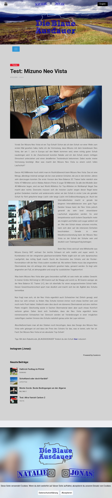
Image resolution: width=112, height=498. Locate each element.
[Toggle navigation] (16, 49)
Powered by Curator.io (92, 355)
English (103, 4)
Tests (14, 65)
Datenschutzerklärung (48, 493)
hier (76, 339)
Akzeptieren (67, 493)
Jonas (21, 77)
